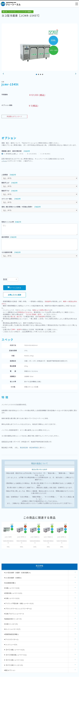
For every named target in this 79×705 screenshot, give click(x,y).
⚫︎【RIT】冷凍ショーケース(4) (14, 660)
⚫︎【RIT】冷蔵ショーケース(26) (14, 650)
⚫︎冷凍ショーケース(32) (11, 598)
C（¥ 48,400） (46, 154)
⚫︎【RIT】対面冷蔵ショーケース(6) (15, 655)
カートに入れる (14, 287)
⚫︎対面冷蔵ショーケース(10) (13, 593)
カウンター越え (7, 199)
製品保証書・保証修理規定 (29, 447)
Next (75, 74)
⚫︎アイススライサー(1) (11, 639)
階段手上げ (5, 183)
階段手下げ (5, 191)
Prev (4, 74)
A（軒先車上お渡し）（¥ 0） (14, 154)
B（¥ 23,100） (32, 154)
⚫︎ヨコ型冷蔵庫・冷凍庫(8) (12, 578)
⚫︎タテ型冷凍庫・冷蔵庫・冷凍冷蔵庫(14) (17, 573)
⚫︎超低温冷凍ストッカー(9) (12, 619)
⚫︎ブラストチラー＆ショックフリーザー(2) (18, 609)
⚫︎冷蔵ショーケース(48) (11, 588)
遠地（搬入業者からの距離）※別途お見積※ (17, 207)
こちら (4, 161)
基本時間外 (5, 237)
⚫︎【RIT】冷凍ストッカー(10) (13, 665)
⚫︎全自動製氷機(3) (10, 583)
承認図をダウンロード (14, 116)
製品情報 (39, 567)
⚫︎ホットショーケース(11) (12, 629)
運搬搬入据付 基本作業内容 (12, 151)
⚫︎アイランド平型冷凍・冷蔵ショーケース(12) (19, 603)
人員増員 (5, 175)
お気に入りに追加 (14, 295)
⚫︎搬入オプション (9, 670)
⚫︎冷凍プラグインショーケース (14, 614)
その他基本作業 (7, 252)
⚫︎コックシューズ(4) (10, 644)
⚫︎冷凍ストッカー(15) (11, 624)
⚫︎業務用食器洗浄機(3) (11, 634)
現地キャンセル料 (8, 222)
